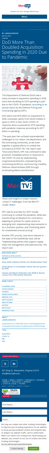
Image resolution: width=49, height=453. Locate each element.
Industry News (7, 302)
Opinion (40, 380)
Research (30, 380)
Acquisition (6, 334)
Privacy (26, 386)
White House (6, 308)
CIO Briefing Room (8, 286)
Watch (12, 204)
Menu (24, 16)
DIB (3, 339)
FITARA (22, 383)
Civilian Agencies (8, 289)
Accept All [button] (33, 448)
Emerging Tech (7, 297)
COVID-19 (5, 336)
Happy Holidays (7, 300)
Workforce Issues (8, 311)
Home (4, 380)
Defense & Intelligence (11, 256)
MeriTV (6, 382)
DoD (3, 341)
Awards (27, 382)
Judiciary (5, 305)
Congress (5, 292)
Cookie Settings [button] (17, 448)
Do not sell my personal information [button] (16, 444)
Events (20, 380)
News (12, 380)
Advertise (11, 386)
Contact (19, 386)
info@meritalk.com (11, 373)
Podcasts (16, 382)
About (4, 386)
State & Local (10, 383)
